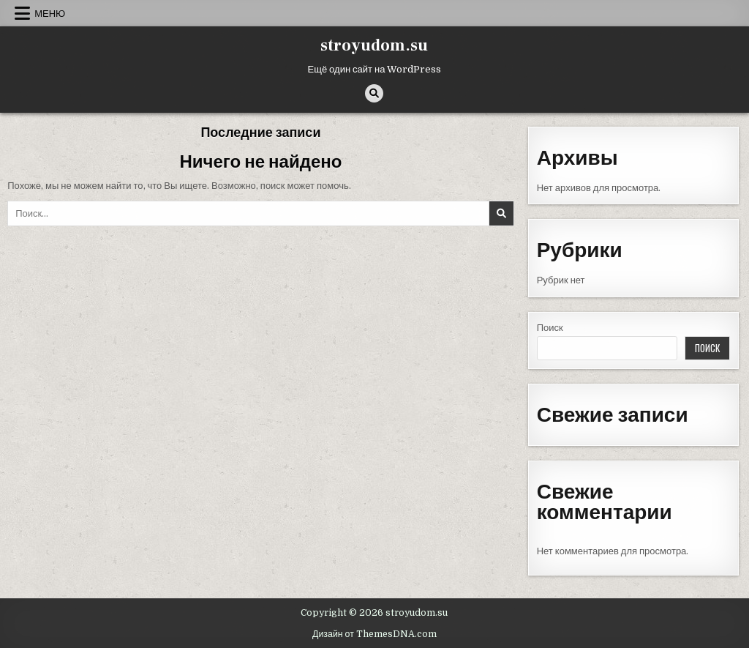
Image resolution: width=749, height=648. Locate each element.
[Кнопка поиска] (374, 93)
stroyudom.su (374, 45)
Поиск (550, 327)
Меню (49, 13)
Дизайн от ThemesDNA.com (374, 634)
